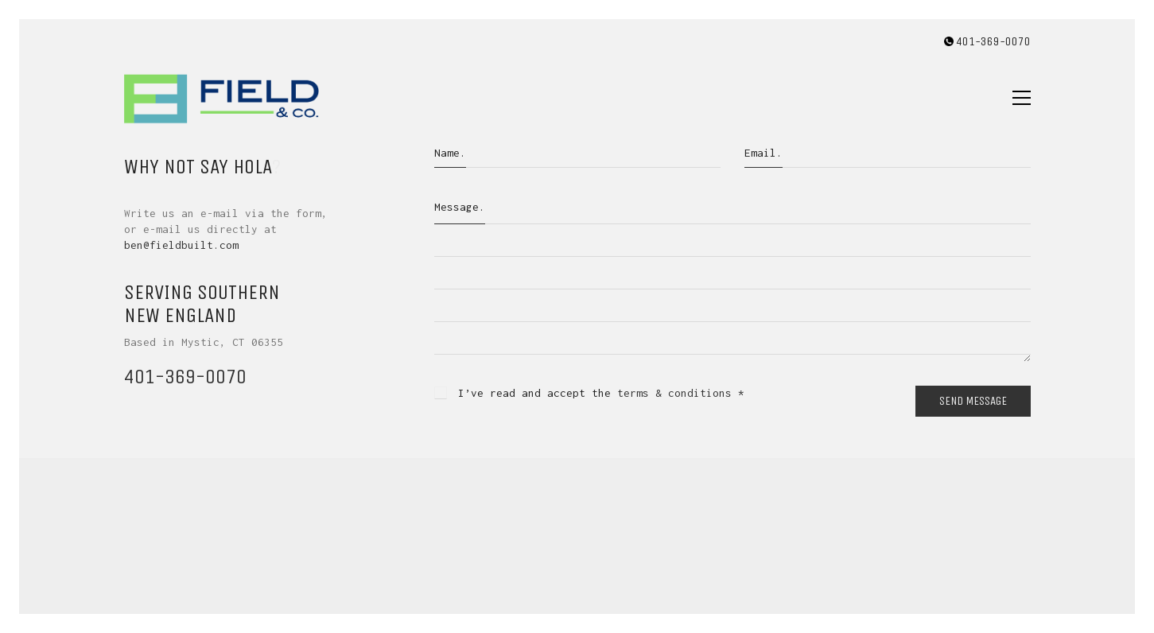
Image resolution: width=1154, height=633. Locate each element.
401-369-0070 (185, 376)
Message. (459, 206)
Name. (450, 152)
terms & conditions (674, 392)
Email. (763, 152)
